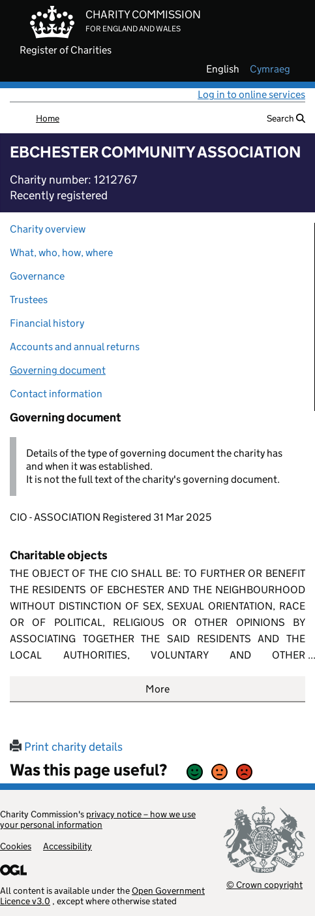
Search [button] (286, 118)
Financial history (47, 323)
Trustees (29, 299)
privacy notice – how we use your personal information (98, 819)
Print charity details (66, 747)
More (157, 689)
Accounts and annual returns (75, 346)
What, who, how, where (61, 252)
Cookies (15, 846)
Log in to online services (251, 94)
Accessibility (67, 846)
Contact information (56, 393)
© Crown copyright (264, 884)
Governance (37, 276)
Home (47, 118)
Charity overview (47, 229)
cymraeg (270, 69)
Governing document (58, 370)
